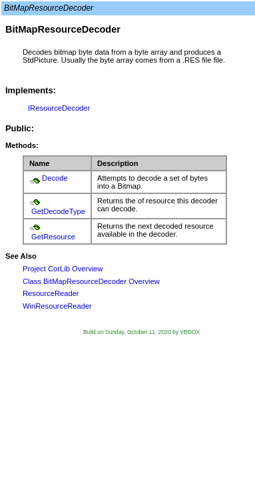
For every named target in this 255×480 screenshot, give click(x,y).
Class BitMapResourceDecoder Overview (91, 281)
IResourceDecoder (59, 108)
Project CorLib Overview (63, 269)
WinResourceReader (57, 306)
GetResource (53, 237)
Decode (55, 178)
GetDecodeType (58, 211)
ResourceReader (51, 293)
